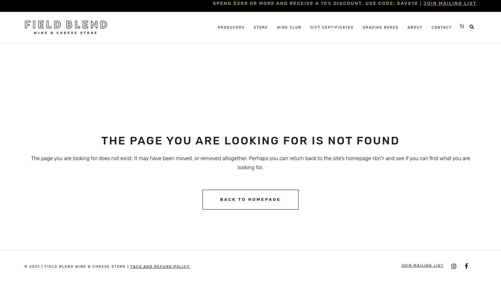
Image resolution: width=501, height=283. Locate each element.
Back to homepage (250, 199)
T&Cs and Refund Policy (160, 267)
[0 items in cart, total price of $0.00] (461, 26)
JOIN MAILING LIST (450, 3)
